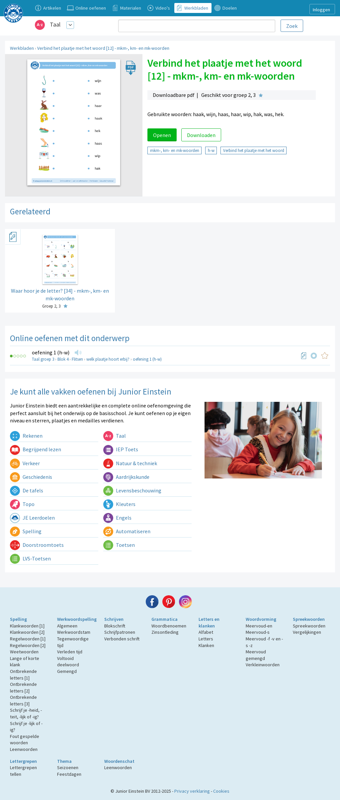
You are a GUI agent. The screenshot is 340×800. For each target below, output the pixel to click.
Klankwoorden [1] (27, 626)
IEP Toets (120, 449)
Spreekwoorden (309, 619)
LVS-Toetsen (30, 558)
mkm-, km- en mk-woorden (174, 150)
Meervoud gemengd (256, 655)
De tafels (26, 490)
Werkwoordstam (73, 632)
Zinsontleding (165, 632)
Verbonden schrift (121, 639)
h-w (211, 150)
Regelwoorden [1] (27, 639)
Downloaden (201, 135)
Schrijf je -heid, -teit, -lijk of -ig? (26, 713)
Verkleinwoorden (263, 665)
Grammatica (164, 619)
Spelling (26, 531)
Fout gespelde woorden (24, 739)
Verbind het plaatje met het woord (253, 150)
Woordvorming (261, 619)
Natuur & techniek (130, 463)
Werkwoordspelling (77, 619)
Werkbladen (22, 48)
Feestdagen (69, 774)
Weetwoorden (24, 652)
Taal (55, 24)
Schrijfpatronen (119, 632)
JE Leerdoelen (32, 517)
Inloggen (321, 10)
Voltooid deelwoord (68, 661)
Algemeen (67, 626)
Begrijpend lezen (35, 449)
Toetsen (119, 545)
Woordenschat (119, 761)
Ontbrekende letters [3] (23, 700)
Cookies (221, 791)
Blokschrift (114, 626)
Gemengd (67, 671)
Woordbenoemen (168, 626)
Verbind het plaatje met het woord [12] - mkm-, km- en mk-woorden (103, 48)
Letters (206, 639)
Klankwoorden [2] (27, 632)
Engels (117, 517)
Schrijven (114, 619)
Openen (162, 135)
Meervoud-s (258, 632)
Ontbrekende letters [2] (23, 687)
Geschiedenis (31, 476)
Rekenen (26, 435)
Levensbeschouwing (132, 490)
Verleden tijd (69, 652)
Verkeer (25, 463)
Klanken (206, 645)
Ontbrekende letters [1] (23, 674)
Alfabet (206, 632)
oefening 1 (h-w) (50, 352)
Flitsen (77, 359)
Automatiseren (126, 531)
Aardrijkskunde (126, 476)
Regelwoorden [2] (27, 645)
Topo (22, 504)
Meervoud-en (259, 626)
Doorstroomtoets (37, 545)
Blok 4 (62, 359)
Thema (64, 761)
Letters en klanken (209, 622)
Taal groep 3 (43, 359)
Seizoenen (67, 767)
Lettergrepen (23, 761)
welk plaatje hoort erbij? (107, 359)
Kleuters (119, 504)
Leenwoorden (24, 749)
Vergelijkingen (307, 632)
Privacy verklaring (192, 791)
